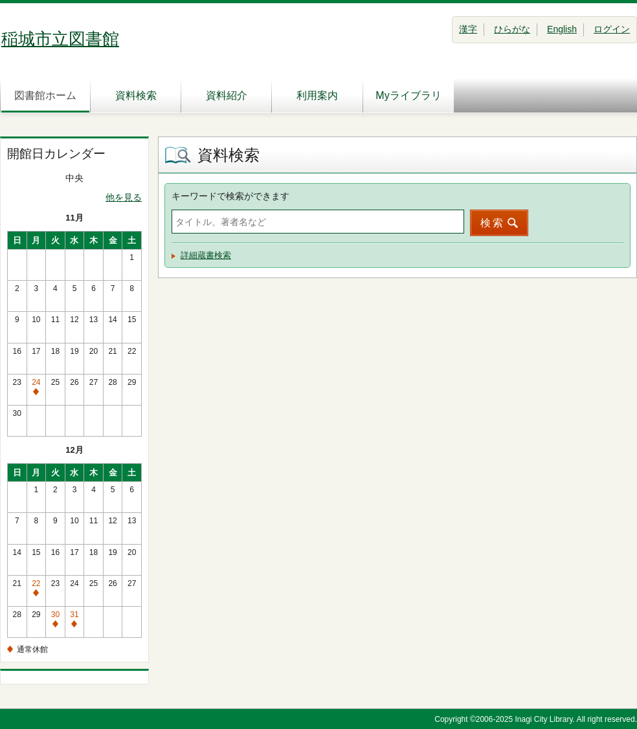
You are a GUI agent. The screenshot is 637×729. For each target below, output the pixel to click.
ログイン (612, 29)
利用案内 (317, 95)
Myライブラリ (408, 95)
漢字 (468, 29)
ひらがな (512, 29)
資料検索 (136, 95)
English (562, 29)
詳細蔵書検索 (206, 255)
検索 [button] (492, 222)
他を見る (124, 197)
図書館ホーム (45, 95)
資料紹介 (226, 95)
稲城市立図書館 (60, 39)
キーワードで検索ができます (230, 196)
